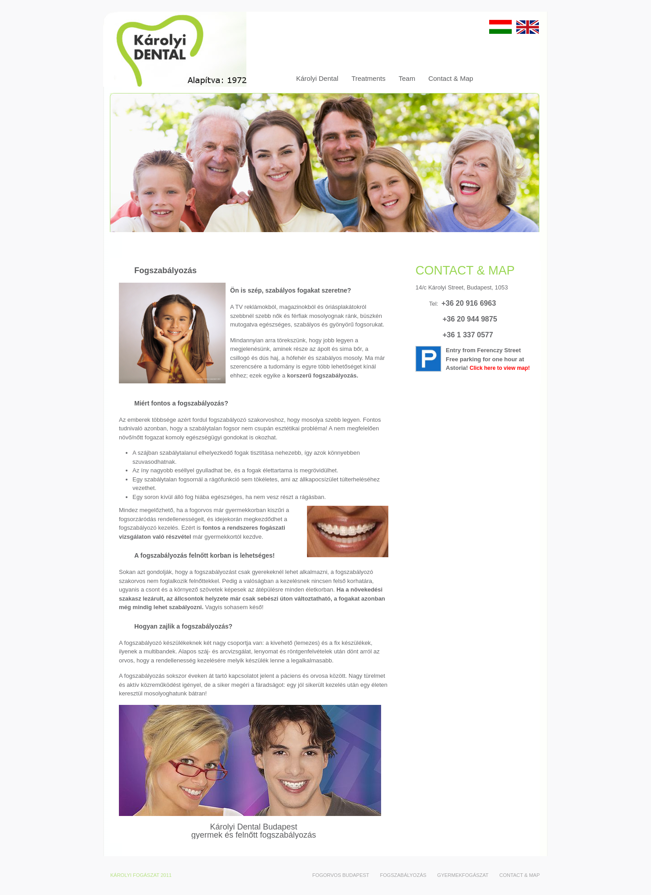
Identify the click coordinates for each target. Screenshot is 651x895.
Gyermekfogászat (462, 875)
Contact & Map (520, 875)
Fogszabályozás (403, 875)
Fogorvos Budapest (340, 875)
